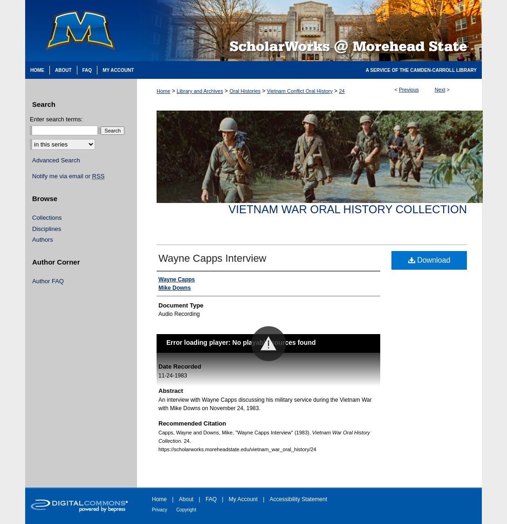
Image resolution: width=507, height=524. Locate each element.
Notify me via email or (68, 176)
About (186, 499)
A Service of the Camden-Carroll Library (421, 70)
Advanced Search (56, 160)
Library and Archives (200, 91)
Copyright (186, 509)
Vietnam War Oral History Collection (347, 209)
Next (440, 89)
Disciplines (46, 228)
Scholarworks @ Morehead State (309, 30)
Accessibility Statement (298, 499)
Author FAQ (48, 281)
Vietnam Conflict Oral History (300, 91)
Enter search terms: (56, 119)
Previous (409, 89)
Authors (42, 239)
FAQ (211, 499)
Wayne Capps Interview (212, 258)
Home (163, 91)
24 (341, 91)
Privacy (159, 509)
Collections (47, 217)
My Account (243, 499)
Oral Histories (244, 91)
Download (429, 260)
